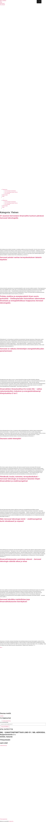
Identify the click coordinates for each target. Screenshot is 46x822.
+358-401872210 (3, 745)
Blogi (3, 196)
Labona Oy (11, 821)
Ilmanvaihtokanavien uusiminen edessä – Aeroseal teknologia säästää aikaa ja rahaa (20, 560)
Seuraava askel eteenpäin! (10, 438)
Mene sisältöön (3, 0)
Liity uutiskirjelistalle (4, 722)
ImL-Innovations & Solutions (10, 190)
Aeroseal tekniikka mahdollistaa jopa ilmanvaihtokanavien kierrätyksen (15, 600)
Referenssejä (4, 194)
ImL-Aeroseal (7, 193)
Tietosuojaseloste (3, 819)
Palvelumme (4, 189)
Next (1, 647)
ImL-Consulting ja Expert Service (11, 192)
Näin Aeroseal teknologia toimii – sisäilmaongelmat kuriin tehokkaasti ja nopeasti (21, 520)
